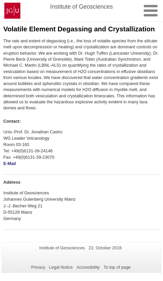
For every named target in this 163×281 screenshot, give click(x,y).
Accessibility (88, 267)
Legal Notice (60, 267)
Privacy (38, 267)
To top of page (117, 267)
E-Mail (9, 163)
